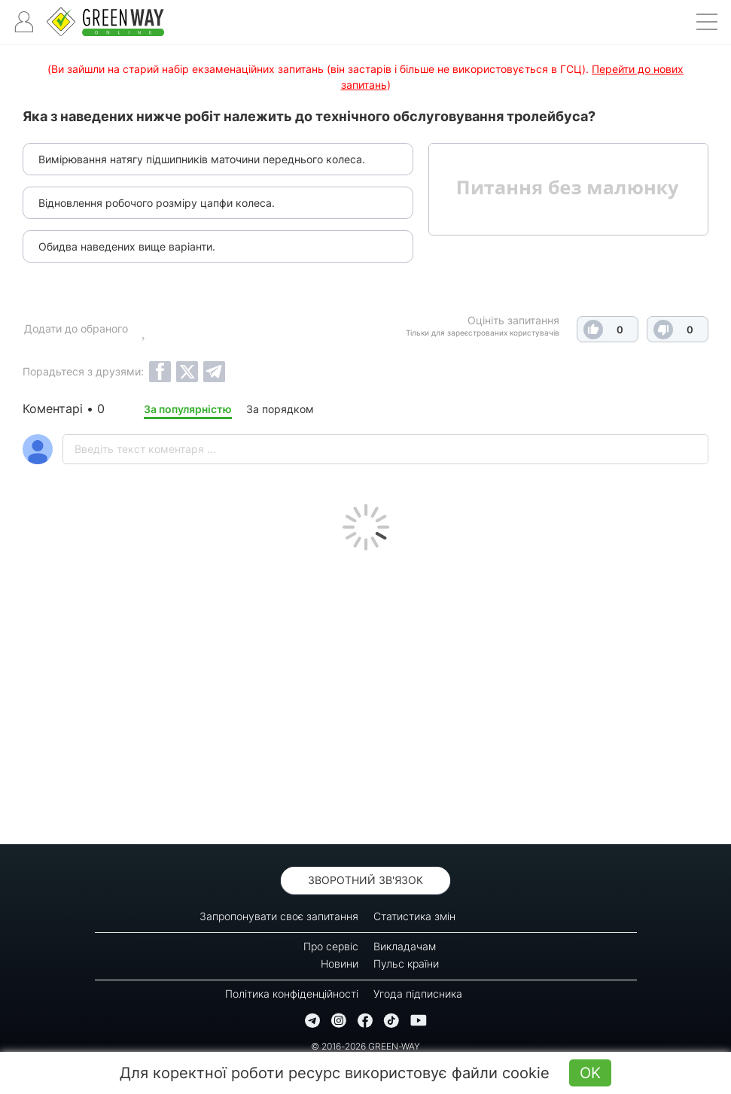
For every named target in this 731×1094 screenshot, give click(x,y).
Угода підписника (417, 993)
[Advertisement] (365, 693)
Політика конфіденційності (291, 993)
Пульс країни (406, 963)
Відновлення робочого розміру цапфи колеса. (156, 202)
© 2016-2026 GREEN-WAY (365, 1046)
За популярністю (188, 409)
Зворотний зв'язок (365, 880)
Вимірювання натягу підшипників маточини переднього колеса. (201, 159)
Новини (339, 963)
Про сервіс (330, 946)
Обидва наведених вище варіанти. (126, 246)
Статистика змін (414, 916)
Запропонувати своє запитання (279, 916)
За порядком (280, 409)
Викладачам (404, 946)
